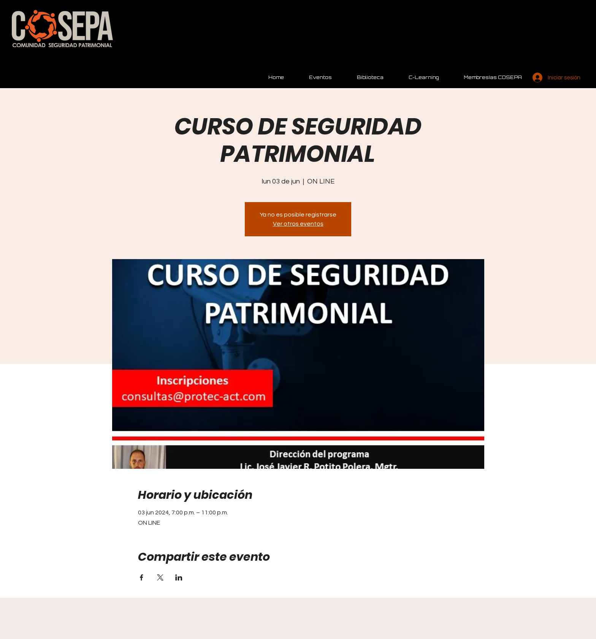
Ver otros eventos (298, 224)
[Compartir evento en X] (160, 577)
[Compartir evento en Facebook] (141, 577)
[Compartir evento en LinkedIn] (178, 577)
